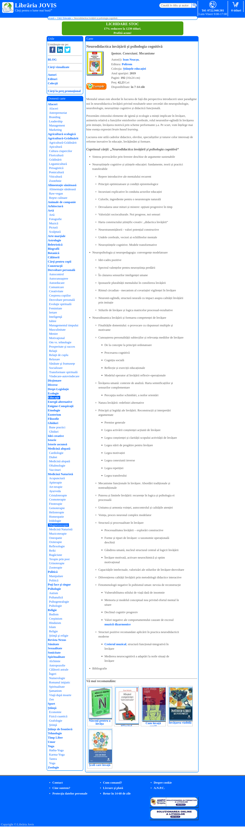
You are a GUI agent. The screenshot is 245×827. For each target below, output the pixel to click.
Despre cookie (163, 782)
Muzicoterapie (58, 533)
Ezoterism (54, 414)
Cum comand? (112, 782)
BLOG (52, 59)
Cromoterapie (57, 499)
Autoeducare (57, 283)
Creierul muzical (115, 644)
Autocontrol (56, 274)
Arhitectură (55, 206)
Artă (51, 210)
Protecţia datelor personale (69, 793)
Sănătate (53, 644)
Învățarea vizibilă (180, 722)
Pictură (53, 227)
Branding (54, 117)
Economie (55, 712)
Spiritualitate (56, 657)
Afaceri (53, 104)
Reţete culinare (58, 198)
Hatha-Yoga (56, 750)
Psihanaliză (56, 597)
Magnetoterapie (58, 525)
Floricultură (56, 155)
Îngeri (52, 674)
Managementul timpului (63, 325)
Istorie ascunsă (57, 444)
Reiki (52, 550)
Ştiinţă (52, 708)
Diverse (53, 385)
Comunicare (56, 287)
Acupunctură (57, 478)
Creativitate (56, 291)
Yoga (51, 746)
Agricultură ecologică (62, 134)
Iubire (52, 321)
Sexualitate (55, 648)
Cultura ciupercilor (60, 151)
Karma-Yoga (57, 754)
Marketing (55, 129)
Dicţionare (54, 380)
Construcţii (55, 266)
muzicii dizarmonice (118, 624)
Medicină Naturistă (60, 474)
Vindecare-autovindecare (64, 376)
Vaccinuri (55, 470)
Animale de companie (62, 202)
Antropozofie (57, 665)
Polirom (127, 64)
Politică (53, 572)
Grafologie (55, 720)
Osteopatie (55, 538)
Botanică (53, 253)
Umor (51, 742)
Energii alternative (60, 401)
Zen (51, 699)
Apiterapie (55, 482)
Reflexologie (57, 546)
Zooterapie (55, 567)
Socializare (56, 368)
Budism (54, 614)
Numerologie (57, 678)
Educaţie (53, 397)
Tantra (53, 759)
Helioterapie (56, 512)
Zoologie (53, 767)
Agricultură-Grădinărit (63, 138)
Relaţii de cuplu (58, 355)
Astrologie (54, 240)
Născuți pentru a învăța (99, 722)
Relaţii (53, 351)
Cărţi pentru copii (59, 261)
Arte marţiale (57, 236)
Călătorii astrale (58, 669)
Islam (52, 627)
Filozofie (53, 418)
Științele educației (134, 68)
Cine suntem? (61, 788)
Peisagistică (56, 168)
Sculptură (55, 231)
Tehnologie (55, 733)
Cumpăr (98, 86)
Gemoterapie (57, 508)
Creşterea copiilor (60, 295)
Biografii (53, 248)
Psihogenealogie (59, 601)
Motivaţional (57, 338)
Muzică (53, 223)
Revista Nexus (57, 640)
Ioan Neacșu (131, 59)
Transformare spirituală (63, 372)
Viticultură (55, 176)
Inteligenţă (55, 316)
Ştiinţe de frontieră (60, 729)
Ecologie (53, 393)
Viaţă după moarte (60, 695)
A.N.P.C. (159, 788)
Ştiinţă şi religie (58, 635)
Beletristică (55, 244)
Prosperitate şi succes (62, 346)
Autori (52, 74)
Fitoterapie (55, 503)
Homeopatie (56, 516)
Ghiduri (53, 423)
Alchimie (54, 661)
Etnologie (54, 410)
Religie (52, 610)
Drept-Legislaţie (58, 389)
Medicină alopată (59, 448)
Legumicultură (58, 164)
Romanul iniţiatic (59, 682)
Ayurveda (55, 491)
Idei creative (56, 436)
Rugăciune (55, 555)
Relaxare (54, 359)
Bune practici (57, 427)
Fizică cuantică (58, 716)
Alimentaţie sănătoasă (62, 185)
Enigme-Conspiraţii (61, 406)
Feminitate (55, 308)
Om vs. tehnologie (60, 342)
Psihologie (54, 589)
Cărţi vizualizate (58, 67)
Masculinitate (57, 329)
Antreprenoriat (58, 112)
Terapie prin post (59, 559)
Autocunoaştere (58, 278)
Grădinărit (55, 159)
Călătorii (54, 257)
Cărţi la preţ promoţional (64, 91)
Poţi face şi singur (59, 584)
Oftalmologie (57, 465)
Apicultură (55, 146)
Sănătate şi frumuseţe (62, 363)
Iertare (53, 312)
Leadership (56, 121)
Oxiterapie (55, 542)
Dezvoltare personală (61, 270)
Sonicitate (54, 652)
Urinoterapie (57, 563)
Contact (57, 782)
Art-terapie (56, 487)
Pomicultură (56, 172)
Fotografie (55, 219)
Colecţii (53, 83)
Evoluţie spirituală (60, 304)
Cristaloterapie (58, 495)
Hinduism (55, 623)
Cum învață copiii (153, 724)
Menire (53, 333)
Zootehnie (55, 181)
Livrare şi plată (113, 788)
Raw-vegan (56, 193)
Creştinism (55, 618)
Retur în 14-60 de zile (117, 793)
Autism (53, 593)
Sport (51, 703)
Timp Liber (55, 737)
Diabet (53, 457)
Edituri (52, 79)
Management (57, 125)
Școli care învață (99, 765)
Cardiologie (56, 453)
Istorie (52, 440)
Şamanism (55, 691)
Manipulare (56, 576)
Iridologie (55, 520)
